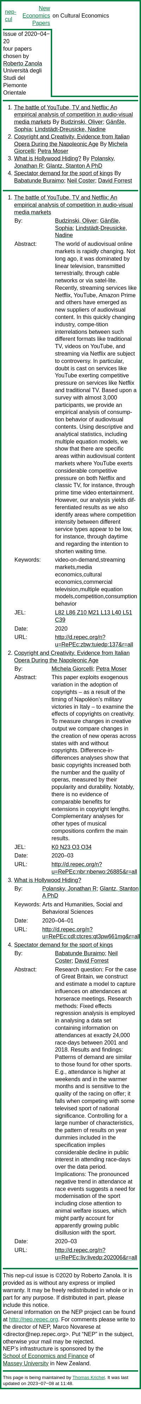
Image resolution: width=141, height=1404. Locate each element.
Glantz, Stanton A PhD (74, 166)
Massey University (26, 1363)
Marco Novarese (73, 1327)
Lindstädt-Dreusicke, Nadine (70, 129)
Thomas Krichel (88, 1377)
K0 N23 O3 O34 (71, 847)
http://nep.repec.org (33, 1319)
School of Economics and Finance (45, 1356)
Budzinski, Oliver (82, 122)
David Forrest (115, 181)
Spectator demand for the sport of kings (63, 173)
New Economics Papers (36, 15)
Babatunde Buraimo (39, 181)
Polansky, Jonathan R (69, 889)
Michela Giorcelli (72, 669)
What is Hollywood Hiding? (47, 158)
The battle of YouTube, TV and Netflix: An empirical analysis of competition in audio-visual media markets (73, 114)
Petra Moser (53, 151)
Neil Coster (81, 181)
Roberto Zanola (22, 63)
